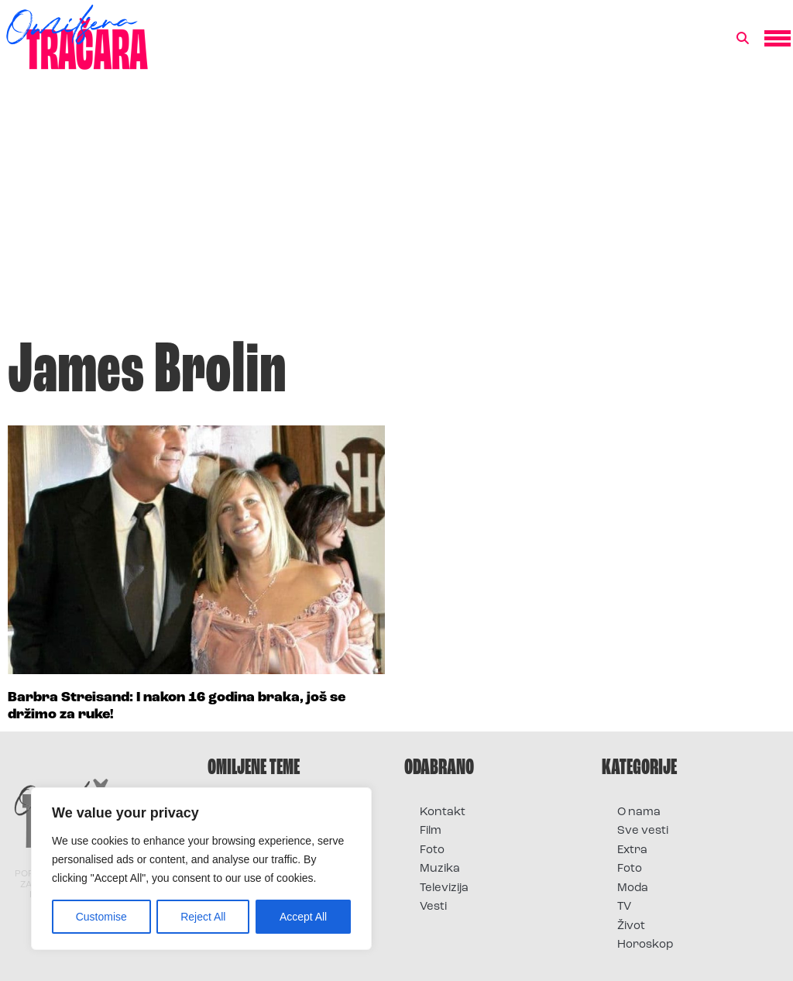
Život (631, 926)
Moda (632, 888)
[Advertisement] (396, 212)
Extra (632, 850)
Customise (101, 916)
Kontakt (442, 812)
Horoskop (645, 945)
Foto (432, 850)
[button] (743, 39)
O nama (639, 812)
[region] (201, 868)
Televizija (444, 888)
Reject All (202, 916)
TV (624, 907)
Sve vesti (642, 831)
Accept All (303, 916)
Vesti (433, 907)
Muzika (440, 869)
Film (430, 831)
